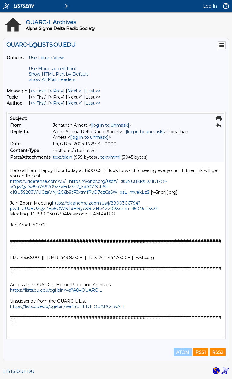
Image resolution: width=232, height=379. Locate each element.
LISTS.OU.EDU (18, 371)
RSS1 (200, 352)
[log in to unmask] (110, 125)
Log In (210, 6)
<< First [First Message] (37, 91)
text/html (110, 157)
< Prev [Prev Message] (56, 91)
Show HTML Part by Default (58, 74)
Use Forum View (46, 57)
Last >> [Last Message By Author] (93, 103)
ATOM (182, 352)
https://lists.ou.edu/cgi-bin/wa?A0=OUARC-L (56, 290)
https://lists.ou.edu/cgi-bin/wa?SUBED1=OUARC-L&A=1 (67, 306)
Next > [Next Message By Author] (74, 103)
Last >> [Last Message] (93, 91)
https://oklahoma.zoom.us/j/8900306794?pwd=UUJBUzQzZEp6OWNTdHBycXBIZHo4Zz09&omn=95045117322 (84, 205)
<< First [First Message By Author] (37, 103)
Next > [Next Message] (74, 91)
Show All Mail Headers (52, 79)
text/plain (62, 157)
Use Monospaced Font (53, 68)
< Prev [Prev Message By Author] (56, 103)
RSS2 (217, 352)
